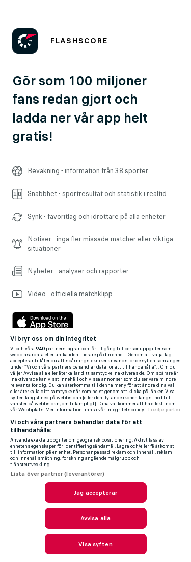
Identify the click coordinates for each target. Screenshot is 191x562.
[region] (95, 445)
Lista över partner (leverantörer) (57, 473)
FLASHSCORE (79, 40)
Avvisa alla (95, 518)
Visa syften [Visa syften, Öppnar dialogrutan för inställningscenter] (95, 544)
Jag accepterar (95, 492)
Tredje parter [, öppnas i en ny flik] (164, 410)
